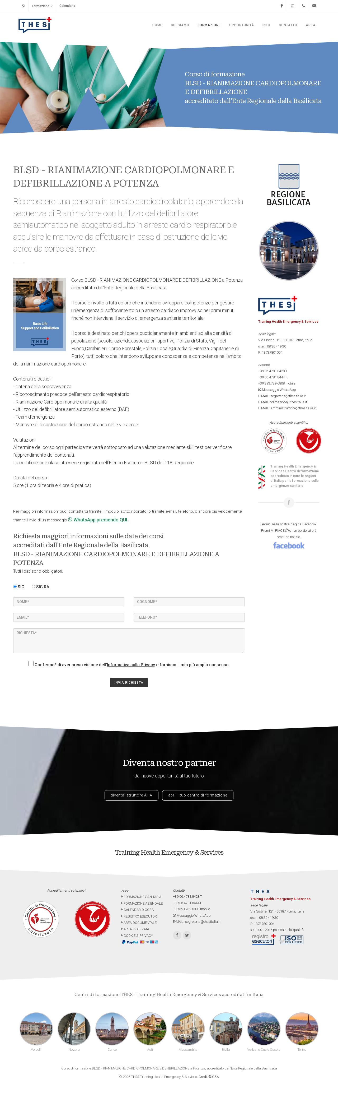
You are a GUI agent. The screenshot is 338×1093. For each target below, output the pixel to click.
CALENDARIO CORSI (137, 910)
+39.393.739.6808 (271, 383)
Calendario (67, 6)
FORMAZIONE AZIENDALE (142, 903)
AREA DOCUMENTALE (139, 923)
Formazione (42, 6)
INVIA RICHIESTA (129, 682)
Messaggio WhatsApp (277, 390)
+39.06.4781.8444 (271, 377)
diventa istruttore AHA (131, 795)
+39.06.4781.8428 (271, 371)
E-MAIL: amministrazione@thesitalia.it (287, 408)
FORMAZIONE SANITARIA (141, 897)
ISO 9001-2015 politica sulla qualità (277, 930)
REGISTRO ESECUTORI (139, 916)
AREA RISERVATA (135, 929)
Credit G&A (209, 1077)
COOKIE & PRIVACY (137, 936)
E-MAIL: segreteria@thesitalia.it (282, 396)
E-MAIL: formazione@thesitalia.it (282, 402)
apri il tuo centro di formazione (197, 795)
